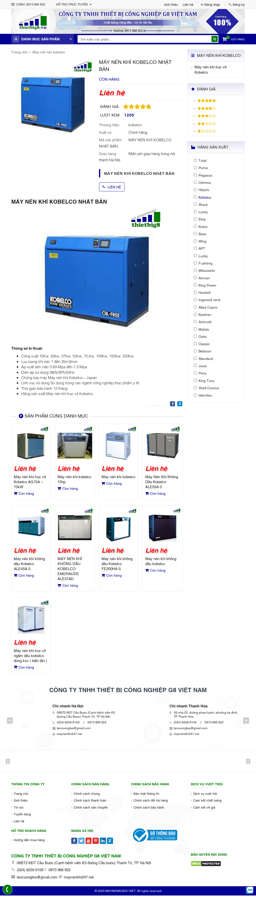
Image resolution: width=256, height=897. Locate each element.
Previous (4, 722)
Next (251, 722)
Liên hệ (188, 4)
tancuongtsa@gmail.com (73, 729)
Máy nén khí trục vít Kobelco (210, 69)
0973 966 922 (35, 4)
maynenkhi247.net (69, 735)
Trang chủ (19, 51)
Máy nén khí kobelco (48, 51)
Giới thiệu (171, 4)
